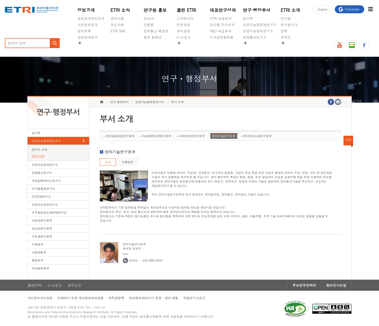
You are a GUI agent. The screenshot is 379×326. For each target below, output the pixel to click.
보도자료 (117, 24)
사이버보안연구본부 (192, 136)
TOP (348, 139)
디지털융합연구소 (43, 188)
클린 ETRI (186, 10)
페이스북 (364, 45)
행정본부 (38, 260)
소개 (108, 162)
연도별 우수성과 (222, 24)
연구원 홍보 (155, 10)
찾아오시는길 (336, 285)
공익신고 (183, 48)
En (322, 9)
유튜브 (339, 45)
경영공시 (84, 48)
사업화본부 (39, 252)
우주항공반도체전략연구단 (49, 212)
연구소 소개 (39, 149)
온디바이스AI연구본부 (257, 136)
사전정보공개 (87, 24)
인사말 (286, 18)
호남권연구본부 (42, 228)
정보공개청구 (87, 37)
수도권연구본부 (42, 236)
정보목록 (84, 30)
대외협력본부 (40, 268)
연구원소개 (289, 24)
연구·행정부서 (256, 10)
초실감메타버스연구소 (260, 48)
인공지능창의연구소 (258, 30)
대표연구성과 (223, 10)
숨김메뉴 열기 (79, 43)
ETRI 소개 (290, 10)
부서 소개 (38, 156)
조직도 (286, 37)
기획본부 (38, 244)
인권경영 (183, 24)
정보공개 (86, 10)
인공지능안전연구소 (45, 204)
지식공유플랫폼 (221, 37)
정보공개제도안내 (90, 18)
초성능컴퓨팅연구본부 (120, 136)
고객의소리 (185, 18)
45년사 (149, 18)
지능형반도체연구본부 (156, 136)
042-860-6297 (153, 260)
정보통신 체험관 (156, 30)
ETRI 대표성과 (221, 18)
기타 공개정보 (291, 48)
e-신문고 (184, 37)
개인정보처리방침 (40, 298)
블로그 (352, 45)
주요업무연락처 (304, 285)
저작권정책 (116, 298)
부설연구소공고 (194, 298)
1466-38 (98, 307)
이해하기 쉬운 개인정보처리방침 (81, 298)
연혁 (284, 30)
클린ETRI (35, 285)
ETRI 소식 (120, 10)
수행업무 (127, 162)
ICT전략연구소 (41, 196)
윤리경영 (183, 30)
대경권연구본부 (42, 220)
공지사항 (117, 18)
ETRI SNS (117, 30)
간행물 (149, 24)
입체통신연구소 (255, 37)
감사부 (248, 18)
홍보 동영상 (153, 37)
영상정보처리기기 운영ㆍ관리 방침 (153, 298)
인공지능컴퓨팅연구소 (260, 24)
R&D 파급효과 (221, 30)
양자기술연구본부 (223, 136)
